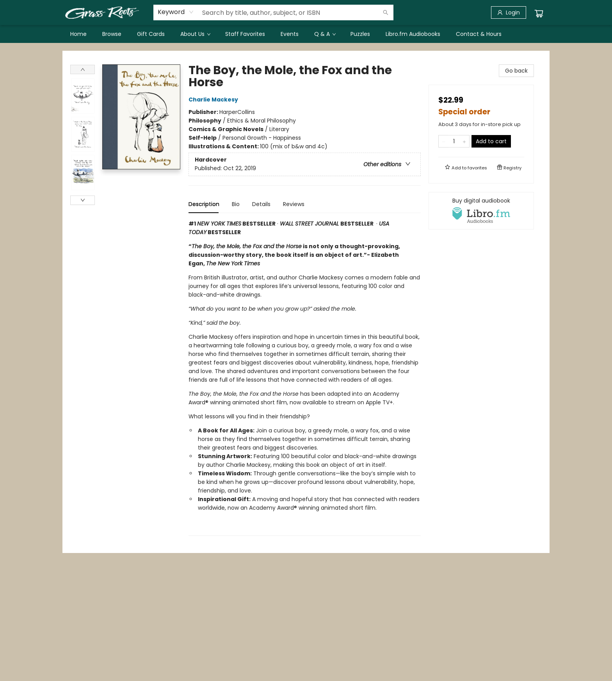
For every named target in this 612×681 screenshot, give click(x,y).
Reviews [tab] (293, 204)
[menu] (306, 34)
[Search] (385, 12)
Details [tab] (261, 204)
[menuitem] (78, 34)
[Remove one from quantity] (443, 141)
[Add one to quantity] (464, 141)
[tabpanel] (305, 377)
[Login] (508, 12)
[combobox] (175, 12)
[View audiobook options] (481, 210)
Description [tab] (204, 204)
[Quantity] (453, 141)
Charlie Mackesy (214, 99)
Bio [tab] (236, 204)
